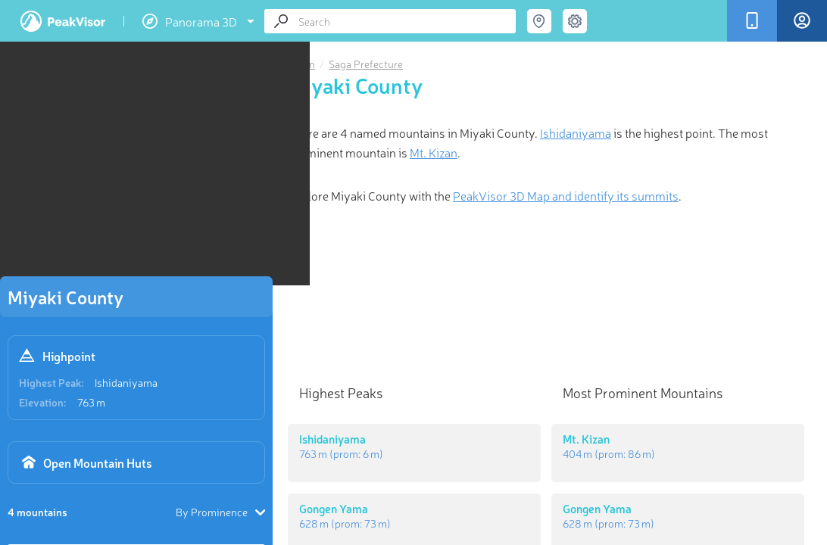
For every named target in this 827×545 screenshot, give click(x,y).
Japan (301, 63)
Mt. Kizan (433, 152)
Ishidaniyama (126, 382)
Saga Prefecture (366, 63)
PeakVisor (62, 21)
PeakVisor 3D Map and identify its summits (566, 195)
